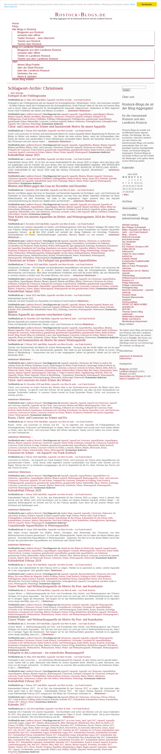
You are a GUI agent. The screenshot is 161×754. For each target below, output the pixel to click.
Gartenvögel (91, 365)
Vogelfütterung (87, 373)
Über (15, 61)
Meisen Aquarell (79, 744)
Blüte (63, 723)
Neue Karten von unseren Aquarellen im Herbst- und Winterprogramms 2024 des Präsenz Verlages (62, 218)
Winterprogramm (110, 614)
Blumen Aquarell (15, 116)
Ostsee (32, 747)
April (84, 720)
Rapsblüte (57, 747)
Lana (48, 335)
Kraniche (34, 368)
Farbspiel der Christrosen (29, 284)
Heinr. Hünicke (101, 483)
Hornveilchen (71, 728)
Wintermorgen (26, 377)
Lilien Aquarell (82, 212)
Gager (24, 728)
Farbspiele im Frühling (86, 480)
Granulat (26, 553)
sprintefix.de (128, 307)
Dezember (54, 725)
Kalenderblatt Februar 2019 (24, 560)
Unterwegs (51, 373)
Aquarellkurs (13, 281)
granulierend (49, 332)
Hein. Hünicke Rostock (78, 555)
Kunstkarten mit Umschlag (33, 248)
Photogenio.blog (130, 287)
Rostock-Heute (129, 295)
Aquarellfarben (85, 114)
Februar (75, 515)
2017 (63, 720)
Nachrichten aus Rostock (131, 376)
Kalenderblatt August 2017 (61, 732)
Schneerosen (29, 678)
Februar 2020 (85, 515)
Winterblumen (65, 678)
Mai (29, 744)
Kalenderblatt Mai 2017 (95, 737)
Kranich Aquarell (100, 742)
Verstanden (147, 4)
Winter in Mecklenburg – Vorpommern (57, 375)
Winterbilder (13, 377)
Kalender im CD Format (90, 730)
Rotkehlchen (83, 520)
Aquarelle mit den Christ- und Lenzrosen (48, 405)
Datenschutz (125, 358)
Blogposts (124, 369)
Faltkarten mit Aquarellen (29, 243)
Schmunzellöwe (129, 302)
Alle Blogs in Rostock (24, 29)
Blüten (29, 147)
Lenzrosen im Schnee (35, 152)
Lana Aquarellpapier (60, 335)
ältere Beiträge (15, 93)
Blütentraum (84, 723)
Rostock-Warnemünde (133, 297)
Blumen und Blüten (32, 116)
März (51, 744)
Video (10, 253)
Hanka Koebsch (97, 150)
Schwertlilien (13, 214)
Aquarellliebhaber (15, 607)
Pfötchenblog (128, 275)
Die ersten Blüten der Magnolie (28, 576)
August (21, 723)
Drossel (38, 607)
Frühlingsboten (14, 579)
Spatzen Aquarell (23, 373)
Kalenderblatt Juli (108, 735)
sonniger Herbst (107, 250)
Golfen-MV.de (128, 249)
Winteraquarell (81, 152)
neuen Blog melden (23, 79)
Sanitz (21, 370)
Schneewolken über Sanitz (87, 370)
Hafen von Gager (42, 728)
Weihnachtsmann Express (19, 255)
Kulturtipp (62, 181)
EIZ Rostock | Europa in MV (135, 246)
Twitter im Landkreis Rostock (33, 55)
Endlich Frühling (50, 576)
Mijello (85, 448)
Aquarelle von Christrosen (90, 279)
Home (15, 23)
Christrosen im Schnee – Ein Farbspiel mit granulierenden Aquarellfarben (52, 260)
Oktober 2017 (22, 747)
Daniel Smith (101, 330)
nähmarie (126, 268)
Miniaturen (100, 676)
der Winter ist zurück (99, 363)
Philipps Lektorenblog (132, 285)
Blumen (109, 114)
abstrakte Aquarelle (69, 403)
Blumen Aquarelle (16, 330)
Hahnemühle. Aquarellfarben (51, 286)
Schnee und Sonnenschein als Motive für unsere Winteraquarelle (47, 340)
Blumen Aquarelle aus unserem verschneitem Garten (39, 314)
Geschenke (77, 607)
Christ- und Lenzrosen (42, 147)
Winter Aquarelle (31, 375)
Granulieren (36, 553)
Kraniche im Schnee (48, 368)
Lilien (72, 212)
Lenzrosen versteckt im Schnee (81, 368)
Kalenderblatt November (46, 740)
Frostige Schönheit (40, 445)
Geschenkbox (78, 243)
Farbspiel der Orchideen (64, 209)
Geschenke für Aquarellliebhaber (97, 607)
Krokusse (26, 520)
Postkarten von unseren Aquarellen (57, 250)
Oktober (11, 747)
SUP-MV (126, 309)
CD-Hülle (19, 725)
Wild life (99, 373)
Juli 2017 (22, 730)
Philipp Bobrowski (130, 283)
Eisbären (23, 515)
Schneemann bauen (52, 370)
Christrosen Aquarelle (17, 178)
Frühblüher (41, 119)
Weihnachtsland (97, 253)
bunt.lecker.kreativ (131, 239)
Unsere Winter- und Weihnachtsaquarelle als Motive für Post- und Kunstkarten (55, 586)
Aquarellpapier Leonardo (68, 550)
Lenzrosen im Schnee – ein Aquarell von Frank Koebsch (42, 452)
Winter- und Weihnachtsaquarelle (76, 614)
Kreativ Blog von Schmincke (32, 335)
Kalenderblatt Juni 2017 (56, 737)
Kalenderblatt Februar (67, 579)
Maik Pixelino (128, 263)
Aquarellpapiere (15, 673)
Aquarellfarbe (24, 207)
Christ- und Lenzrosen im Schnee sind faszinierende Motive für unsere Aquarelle (57, 126)
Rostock (47, 558)
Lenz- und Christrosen (40, 212)
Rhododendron (68, 747)
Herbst (51, 246)
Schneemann (37, 370)
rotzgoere (126, 300)
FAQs (15, 26)
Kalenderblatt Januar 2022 (24, 291)
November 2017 (105, 744)
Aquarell (64, 114)
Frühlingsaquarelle (16, 483)
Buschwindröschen (87, 574)
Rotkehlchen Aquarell (97, 612)
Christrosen (59, 116)
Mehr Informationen (13, 6)
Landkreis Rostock (33, 114)
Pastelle (39, 747)
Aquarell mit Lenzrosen (79, 440)
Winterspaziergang (41, 377)
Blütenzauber (26, 209)
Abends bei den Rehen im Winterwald (77, 548)
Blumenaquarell (75, 478)
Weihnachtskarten (82, 253)
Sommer (24, 214)
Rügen (79, 747)
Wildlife (65, 749)
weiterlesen (73, 111)
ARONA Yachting (130, 225)
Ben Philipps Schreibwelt (134, 227)
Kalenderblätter (14, 520)
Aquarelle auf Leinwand (89, 204)
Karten (93, 609)
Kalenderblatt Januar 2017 (88, 735)
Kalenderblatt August (39, 732)
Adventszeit (66, 605)
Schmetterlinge (93, 250)
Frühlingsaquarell (63, 119)
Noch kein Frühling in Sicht (65, 520)
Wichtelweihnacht (64, 255)
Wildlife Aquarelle (78, 749)
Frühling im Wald (88, 576)
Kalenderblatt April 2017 (19, 732)
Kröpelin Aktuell (129, 259)
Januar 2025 (94, 178)
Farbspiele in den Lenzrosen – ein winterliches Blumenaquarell (46, 652)
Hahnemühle (32, 121)
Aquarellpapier (99, 114)
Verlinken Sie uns (27, 73)
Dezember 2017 (67, 725)
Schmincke (80, 121)
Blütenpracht (72, 723)
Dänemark (48, 209)
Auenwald (12, 723)
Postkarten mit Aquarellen (29, 250)
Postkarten (12, 250)
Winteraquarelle (15, 258)
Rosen (103, 448)
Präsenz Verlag (79, 250)
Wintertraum (98, 309)
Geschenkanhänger (63, 243)
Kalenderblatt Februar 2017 (24, 681)
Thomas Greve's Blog (132, 312)
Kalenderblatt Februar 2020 (24, 490)
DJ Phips (126, 244)
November (92, 744)
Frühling (50, 119)
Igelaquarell (79, 246)
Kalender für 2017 (71, 730)
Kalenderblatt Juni (37, 737)
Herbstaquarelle (62, 246)
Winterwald (79, 377)
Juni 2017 (35, 730)
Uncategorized (92, 581)
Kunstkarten (101, 246)
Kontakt (132, 338)
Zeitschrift (12, 752)
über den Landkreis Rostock (33, 70)
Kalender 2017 (66, 699)
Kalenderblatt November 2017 (72, 740)
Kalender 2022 (14, 309)
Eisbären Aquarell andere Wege (57, 515)
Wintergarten (78, 337)
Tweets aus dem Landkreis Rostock (37, 58)
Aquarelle (73, 114)
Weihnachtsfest (33, 614)
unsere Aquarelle (41, 749)
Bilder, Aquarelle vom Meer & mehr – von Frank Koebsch (65, 100)
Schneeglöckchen (93, 121)
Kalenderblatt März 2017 (24, 740)
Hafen (31, 728)
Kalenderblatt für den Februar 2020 (97, 518)
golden (104, 209)
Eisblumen (12, 284)
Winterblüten (13, 183)
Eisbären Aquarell (35, 515)
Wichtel (51, 255)
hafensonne (127, 251)
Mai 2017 (36, 744)
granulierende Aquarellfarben (98, 119)
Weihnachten (19, 253)
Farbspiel (88, 116)
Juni (28, 730)
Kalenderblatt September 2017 (56, 742)
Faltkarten (12, 243)
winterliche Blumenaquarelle (20, 488)
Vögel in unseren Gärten (69, 373)
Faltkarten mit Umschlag (73, 408)
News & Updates (27, 76)
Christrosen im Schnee (92, 147)
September (102, 747)
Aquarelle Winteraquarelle (101, 605)
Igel (71, 246)
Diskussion (107, 513)
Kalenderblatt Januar (67, 735)
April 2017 (91, 720)
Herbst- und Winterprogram (64, 609)
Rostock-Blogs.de (80, 14)
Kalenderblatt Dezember (84, 732)
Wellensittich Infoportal (133, 316)
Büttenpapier (47, 116)
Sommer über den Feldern (47, 678)
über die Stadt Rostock (30, 67)
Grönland (27, 518)
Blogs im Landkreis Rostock (28, 47)
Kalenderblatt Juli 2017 (18, 737)
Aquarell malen (109, 548)
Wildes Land (55, 749)
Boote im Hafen (102, 723)
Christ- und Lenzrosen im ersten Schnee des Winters (39, 380)
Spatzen (11, 373)
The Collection (23, 124)
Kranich (88, 742)
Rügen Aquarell (90, 747)
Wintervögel (67, 377)
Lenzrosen (43, 121)
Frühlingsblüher (59, 178)
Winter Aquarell (67, 152)
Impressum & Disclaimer (131, 356)
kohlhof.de (127, 256)
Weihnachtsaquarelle (35, 253)
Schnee (29, 288)
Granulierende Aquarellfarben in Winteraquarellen (38, 525)
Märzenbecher (45, 520)
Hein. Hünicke (60, 555)
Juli (15, 730)
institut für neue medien (133, 254)
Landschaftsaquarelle (17, 744)
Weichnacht (112, 612)
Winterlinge (35, 124)
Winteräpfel (97, 614)
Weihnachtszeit (47, 614)
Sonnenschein (106, 370)
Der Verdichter (129, 242)
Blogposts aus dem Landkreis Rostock (39, 49)
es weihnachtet (104, 241)
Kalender (104, 178)
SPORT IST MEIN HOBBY (135, 304)
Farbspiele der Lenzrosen (19, 150)
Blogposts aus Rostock (30, 32)
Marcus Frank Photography (135, 266)
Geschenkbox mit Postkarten (20, 246)
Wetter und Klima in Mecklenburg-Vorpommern (135, 320)
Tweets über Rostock (29, 44)
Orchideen (102, 212)
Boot (92, 723)
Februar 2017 (108, 725)
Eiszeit (46, 365)
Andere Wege (67, 513)
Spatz (115, 370)
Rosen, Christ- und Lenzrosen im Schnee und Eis (37, 417)
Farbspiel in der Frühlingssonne (27, 95)
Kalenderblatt (27, 309)
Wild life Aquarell (16, 523)
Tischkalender (27, 749)
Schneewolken (68, 370)
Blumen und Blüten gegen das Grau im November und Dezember (47, 186)
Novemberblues (103, 248)
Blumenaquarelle (22, 307)
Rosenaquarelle (14, 450)
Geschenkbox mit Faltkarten (97, 243)
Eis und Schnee (45, 480)
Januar (85, 178)
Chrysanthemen (42, 725)
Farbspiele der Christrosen (93, 673)
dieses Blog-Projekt (28, 64)
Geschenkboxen (64, 607)
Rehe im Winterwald (34, 558)
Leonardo (65, 212)
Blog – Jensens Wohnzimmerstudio (131, 235)
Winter (56, 152)
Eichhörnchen (81, 725)
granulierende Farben (17, 121)
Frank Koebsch (28, 119)
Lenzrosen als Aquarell (109, 555)
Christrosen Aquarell (74, 116)
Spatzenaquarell (38, 373)
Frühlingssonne (78, 119)
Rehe (105, 368)
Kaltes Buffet (83, 609)
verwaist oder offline (28, 35)
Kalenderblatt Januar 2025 (24, 155)
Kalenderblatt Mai (76, 737)
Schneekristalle (36, 450)
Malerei (70, 121)
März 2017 (59, 744)
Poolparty (48, 747)
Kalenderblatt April (110, 730)
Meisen (68, 744)
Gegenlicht (95, 209)
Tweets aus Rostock (29, 41)
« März (125, 195)
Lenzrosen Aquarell (57, 121)
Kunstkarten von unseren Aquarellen (61, 248)
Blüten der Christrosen (79, 697)
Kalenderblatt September (31, 742)
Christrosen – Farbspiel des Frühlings (45, 408)
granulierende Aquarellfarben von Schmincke (87, 553)
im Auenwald (84, 728)
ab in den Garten (73, 720)
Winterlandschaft (42, 258)
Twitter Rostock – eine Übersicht (35, 38)
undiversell (127, 314)
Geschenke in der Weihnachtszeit (22, 609)
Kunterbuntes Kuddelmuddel (135, 261)
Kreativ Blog (13, 335)
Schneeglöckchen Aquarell (73, 581)
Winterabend (85, 255)
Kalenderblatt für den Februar (68, 518)
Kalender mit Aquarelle (23, 181)
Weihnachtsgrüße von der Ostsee (59, 253)
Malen (83, 676)
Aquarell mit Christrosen (97, 403)
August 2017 (30, 723)
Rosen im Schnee (25, 337)
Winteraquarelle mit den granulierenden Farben (74, 288)
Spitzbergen (111, 520)
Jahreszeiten (96, 728)
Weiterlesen (86, 111)
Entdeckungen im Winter (60, 365)
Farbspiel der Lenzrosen (51, 284)
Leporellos (83, 248)
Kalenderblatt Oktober (95, 740)
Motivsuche (95, 448)
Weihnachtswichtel (39, 255)
